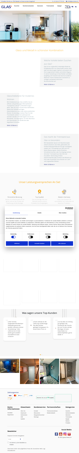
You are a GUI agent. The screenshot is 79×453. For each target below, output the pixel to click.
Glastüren (40, 6)
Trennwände (50, 6)
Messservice (37, 410)
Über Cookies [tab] (62, 212)
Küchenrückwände (28, 6)
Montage (36, 414)
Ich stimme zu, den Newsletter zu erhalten (18, 440)
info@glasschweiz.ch (72, 1)
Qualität (23, 416)
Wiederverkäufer (51, 410)
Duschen (16, 6)
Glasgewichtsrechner (39, 412)
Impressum (23, 410)
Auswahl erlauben (39, 243)
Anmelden (9, 410)
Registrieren (10, 412)
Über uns (23, 408)
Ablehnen (17, 243)
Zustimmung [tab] (16, 212)
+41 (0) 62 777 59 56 (58, 1)
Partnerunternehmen (52, 408)
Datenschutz (24, 412)
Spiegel (59, 6)
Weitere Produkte (67, 7)
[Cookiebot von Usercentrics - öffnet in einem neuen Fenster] (66, 208)
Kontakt (36, 408)
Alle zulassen (62, 243)
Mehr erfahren (60, 84)
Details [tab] (39, 212)
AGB (22, 414)
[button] (40, 355)
